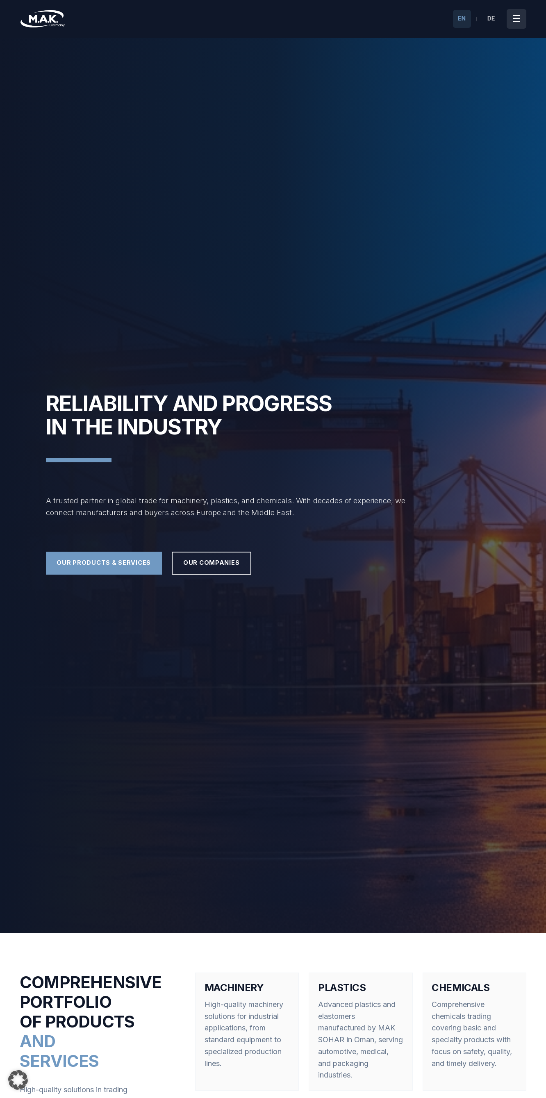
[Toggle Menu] (516, 19)
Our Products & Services (118, 563)
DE (491, 18)
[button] (18, 1080)
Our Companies (252, 563)
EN (462, 18)
